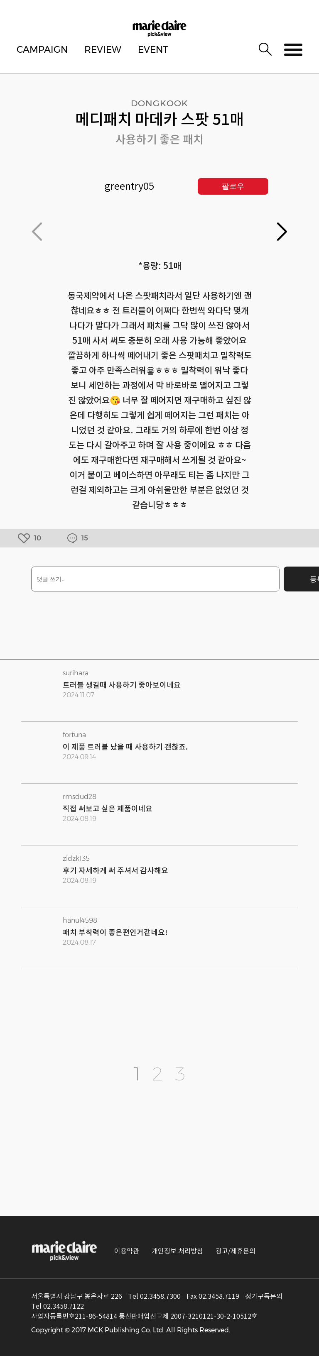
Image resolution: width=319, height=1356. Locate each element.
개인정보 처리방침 (177, 1251)
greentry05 (129, 186)
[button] (282, 231)
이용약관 (126, 1251)
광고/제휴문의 (235, 1251)
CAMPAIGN (42, 49)
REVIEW (102, 49)
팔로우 (233, 186)
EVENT (153, 49)
